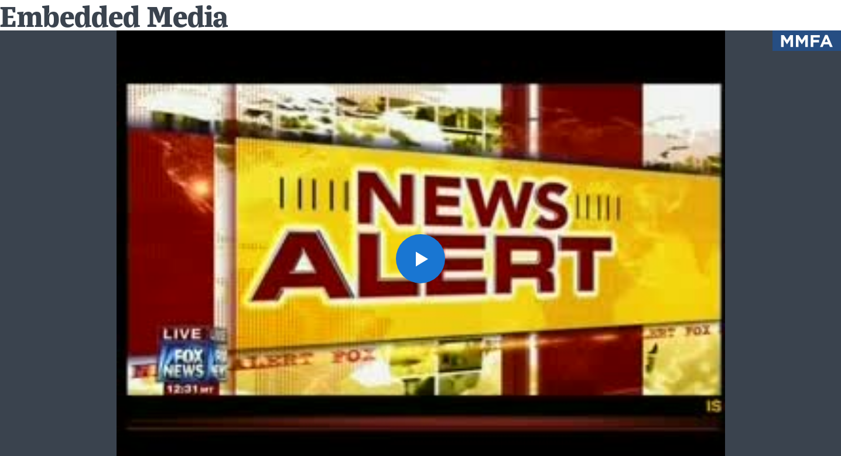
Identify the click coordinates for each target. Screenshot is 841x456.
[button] (420, 259)
